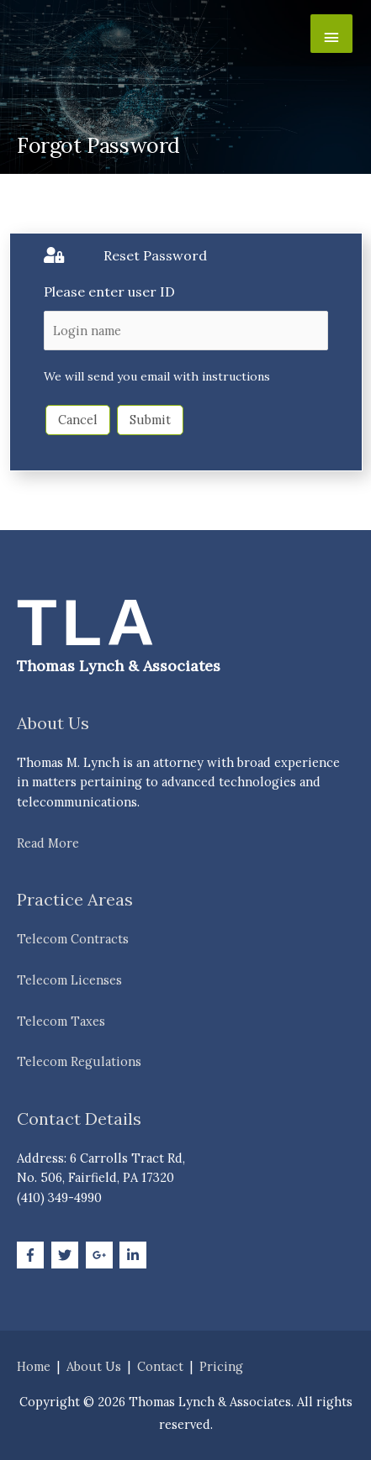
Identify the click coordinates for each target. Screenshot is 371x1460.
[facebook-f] (32, 1255)
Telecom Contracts (73, 939)
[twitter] (66, 1255)
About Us (93, 1366)
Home (33, 1366)
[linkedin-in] (135, 1255)
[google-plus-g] (101, 1255)
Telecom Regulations (79, 1061)
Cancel (78, 420)
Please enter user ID (109, 291)
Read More (48, 843)
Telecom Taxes (61, 1021)
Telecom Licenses (69, 980)
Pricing (221, 1366)
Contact (160, 1366)
